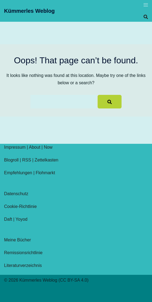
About (34, 147)
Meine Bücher (17, 240)
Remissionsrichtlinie (23, 252)
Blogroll (11, 160)
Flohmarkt (45, 172)
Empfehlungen (18, 172)
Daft (8, 219)
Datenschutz (16, 193)
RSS (26, 160)
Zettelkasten (46, 160)
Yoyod (21, 219)
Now (48, 147)
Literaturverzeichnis (23, 265)
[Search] (110, 101)
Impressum (15, 147)
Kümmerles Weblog (29, 11)
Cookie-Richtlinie (20, 206)
